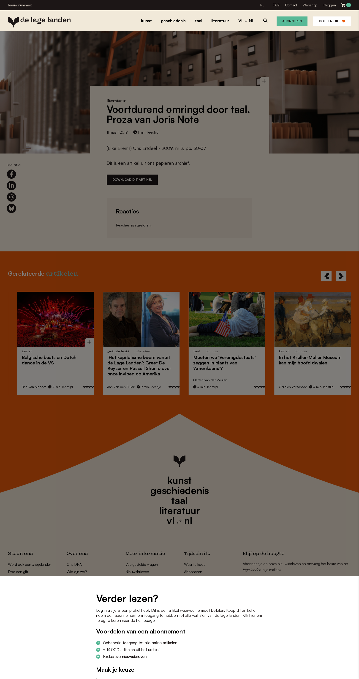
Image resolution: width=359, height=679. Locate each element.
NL (262, 5)
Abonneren (292, 21)
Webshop (310, 5)
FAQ (276, 5)
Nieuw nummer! (20, 5)
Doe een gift (332, 21)
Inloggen (329, 5)
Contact (291, 5)
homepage (145, 620)
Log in (101, 610)
